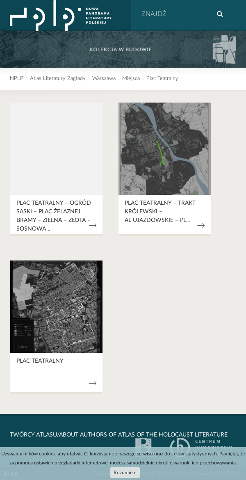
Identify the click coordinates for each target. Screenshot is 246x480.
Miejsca (131, 78)
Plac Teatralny (162, 78)
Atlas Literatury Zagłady (58, 78)
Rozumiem (125, 472)
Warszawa (104, 78)
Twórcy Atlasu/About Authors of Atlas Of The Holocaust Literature (119, 435)
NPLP (16, 78)
